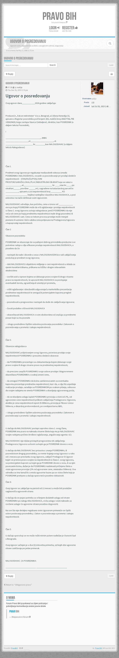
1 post (111, 65)
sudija (19, 87)
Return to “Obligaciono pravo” (18, 584)
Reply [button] (9, 74)
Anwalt (26, 648)
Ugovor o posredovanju (18, 58)
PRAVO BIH (59, 16)
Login (54, 27)
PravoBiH (14, 648)
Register (70, 27)
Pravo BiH (98, 648)
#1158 (9, 87)
